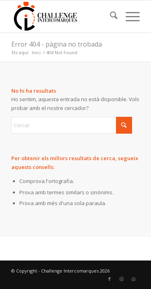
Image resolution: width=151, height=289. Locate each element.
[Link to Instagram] (122, 279)
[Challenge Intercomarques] (62, 16)
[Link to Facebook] (109, 279)
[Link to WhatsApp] (134, 279)
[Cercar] (110, 16)
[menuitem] (110, 16)
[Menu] (129, 16)
